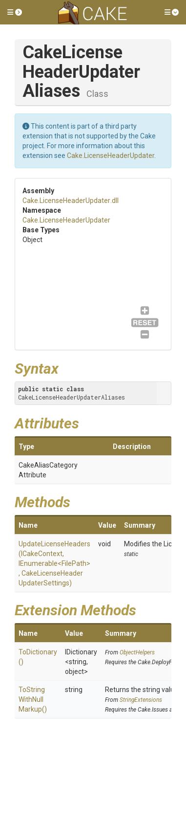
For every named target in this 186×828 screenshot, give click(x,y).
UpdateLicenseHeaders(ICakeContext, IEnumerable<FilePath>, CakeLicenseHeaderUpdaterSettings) (54, 563)
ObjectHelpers (137, 652)
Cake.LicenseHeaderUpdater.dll (70, 200)
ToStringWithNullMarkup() (33, 699)
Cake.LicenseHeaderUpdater (110, 155)
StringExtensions (141, 699)
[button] (14, 12)
